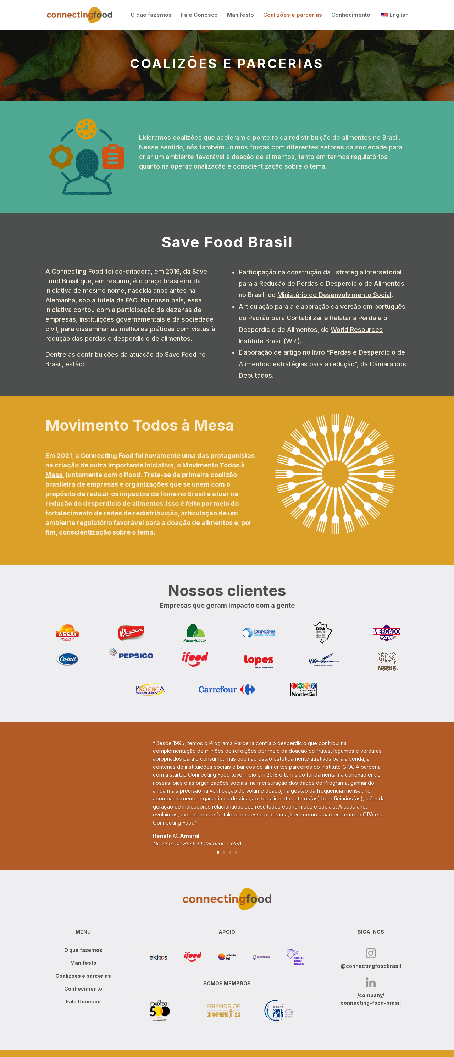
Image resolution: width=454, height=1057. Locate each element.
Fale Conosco (199, 15)
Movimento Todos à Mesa (139, 425)
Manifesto (240, 15)
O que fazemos (151, 15)
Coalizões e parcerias (292, 15)
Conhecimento (350, 15)
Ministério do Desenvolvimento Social (334, 295)
